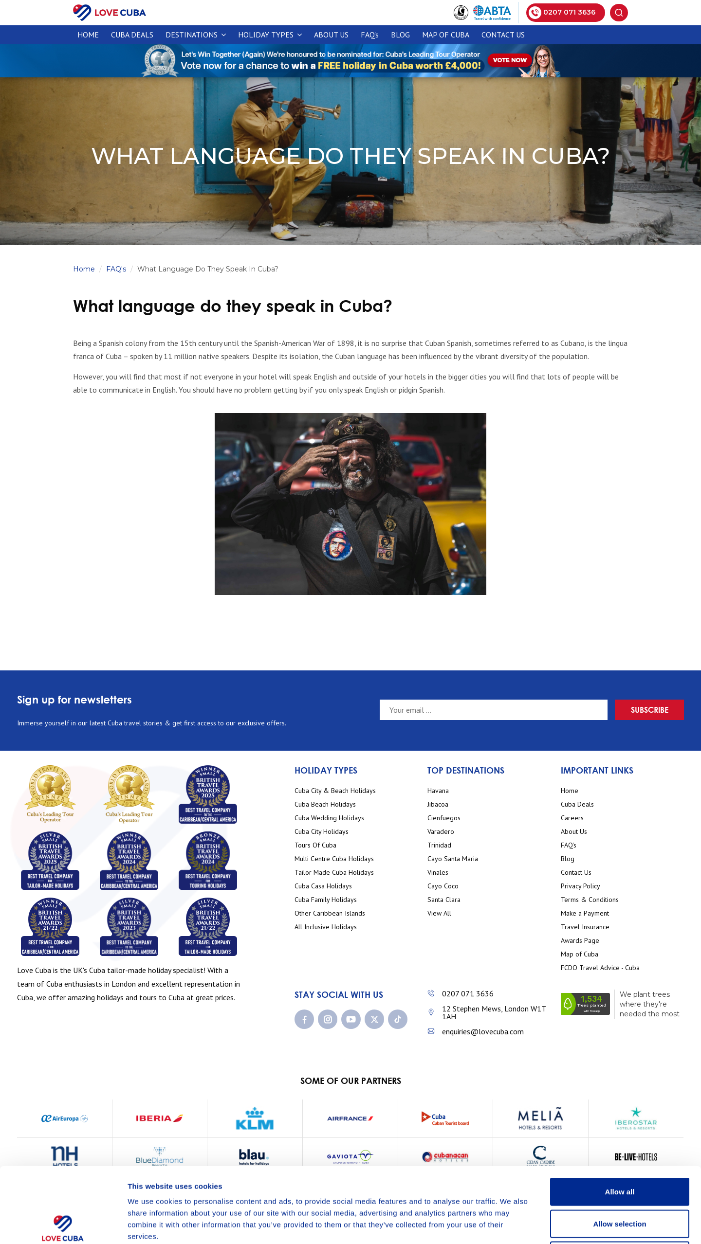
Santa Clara (444, 900)
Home (88, 34)
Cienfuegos (444, 818)
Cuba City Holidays (322, 832)
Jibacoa (437, 804)
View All (439, 913)
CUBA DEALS (132, 34)
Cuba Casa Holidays (323, 886)
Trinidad (439, 845)
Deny (620, 1180)
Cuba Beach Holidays (325, 804)
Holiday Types (270, 34)
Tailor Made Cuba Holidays (334, 872)
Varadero (440, 832)
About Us (331, 34)
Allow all (620, 1116)
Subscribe (649, 709)
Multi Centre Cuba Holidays (334, 859)
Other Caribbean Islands (330, 913)
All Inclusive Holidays (326, 927)
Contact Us (503, 34)
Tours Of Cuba (315, 845)
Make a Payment (585, 913)
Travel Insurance (585, 927)
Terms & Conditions (590, 900)
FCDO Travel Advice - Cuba (600, 968)
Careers (572, 818)
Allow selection (619, 1148)
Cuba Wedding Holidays (329, 818)
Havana (438, 791)
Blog (400, 34)
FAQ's (370, 34)
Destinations (196, 34)
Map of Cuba (445, 34)
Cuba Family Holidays (326, 900)
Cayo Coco (443, 886)
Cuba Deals (577, 804)
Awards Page (580, 941)
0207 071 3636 (468, 993)
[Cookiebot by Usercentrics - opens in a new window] (63, 1225)
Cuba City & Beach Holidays (335, 791)
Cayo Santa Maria (452, 859)
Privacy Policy (580, 886)
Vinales (437, 872)
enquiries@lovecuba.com (483, 1031)
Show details (511, 1225)
